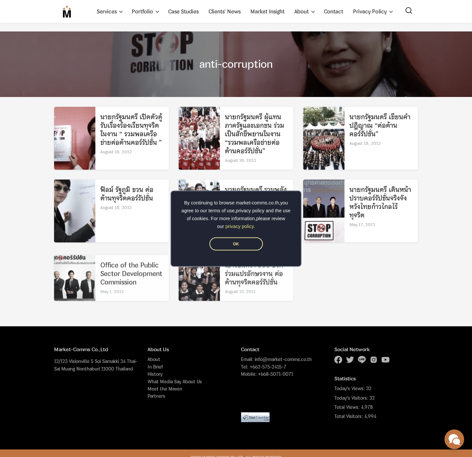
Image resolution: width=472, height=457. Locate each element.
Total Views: (347, 407)
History (155, 374)
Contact (333, 11)
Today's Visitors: (351, 398)
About (301, 11)
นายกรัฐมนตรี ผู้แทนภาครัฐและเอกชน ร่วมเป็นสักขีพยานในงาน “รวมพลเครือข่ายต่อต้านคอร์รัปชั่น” (254, 134)
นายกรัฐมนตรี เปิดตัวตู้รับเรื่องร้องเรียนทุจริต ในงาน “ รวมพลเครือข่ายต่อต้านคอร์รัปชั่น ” (131, 130)
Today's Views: (350, 388)
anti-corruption (236, 64)
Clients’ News (224, 11)
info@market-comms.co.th (283, 359)
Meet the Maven (165, 388)
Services (107, 11)
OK (236, 243)
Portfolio (142, 11)
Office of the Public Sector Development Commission (131, 283)
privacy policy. (240, 226)
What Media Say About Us (175, 381)
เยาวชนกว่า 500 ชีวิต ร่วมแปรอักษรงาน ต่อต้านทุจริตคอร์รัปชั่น (254, 283)
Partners (156, 396)
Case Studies (183, 11)
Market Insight (267, 11)
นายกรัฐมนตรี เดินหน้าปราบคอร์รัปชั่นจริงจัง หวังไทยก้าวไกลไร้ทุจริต (380, 202)
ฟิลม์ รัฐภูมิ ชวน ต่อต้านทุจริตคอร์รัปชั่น (126, 194)
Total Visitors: (349, 416)
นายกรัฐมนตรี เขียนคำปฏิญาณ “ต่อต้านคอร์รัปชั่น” (379, 126)
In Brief (155, 367)
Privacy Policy (370, 11)
